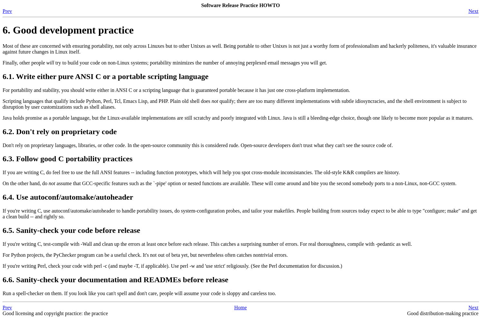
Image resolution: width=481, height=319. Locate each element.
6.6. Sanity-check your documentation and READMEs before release (115, 279)
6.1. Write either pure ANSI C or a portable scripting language (105, 76)
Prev (7, 11)
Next (473, 11)
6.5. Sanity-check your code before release (71, 230)
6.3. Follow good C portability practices (67, 159)
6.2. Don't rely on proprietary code (60, 131)
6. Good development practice (68, 30)
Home (240, 307)
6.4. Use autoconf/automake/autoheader (68, 197)
